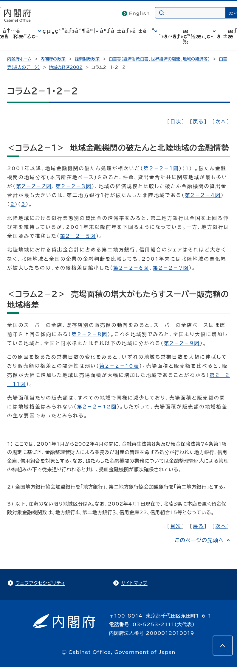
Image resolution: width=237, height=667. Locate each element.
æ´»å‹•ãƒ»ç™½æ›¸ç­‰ (186, 36)
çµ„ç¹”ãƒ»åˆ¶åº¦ (69, 31)
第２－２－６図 (131, 267)
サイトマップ (134, 583)
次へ (221, 121)
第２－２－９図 (182, 343)
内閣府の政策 (53, 59)
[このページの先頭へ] (222, 645)
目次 (176, 121)
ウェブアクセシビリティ (40, 583)
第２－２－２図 (34, 186)
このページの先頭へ (199, 540)
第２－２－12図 (97, 406)
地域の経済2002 (66, 67)
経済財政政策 (87, 59)
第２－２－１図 (161, 168)
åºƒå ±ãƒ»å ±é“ (127, 31)
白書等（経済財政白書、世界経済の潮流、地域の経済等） (159, 59)
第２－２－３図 (74, 186)
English (139, 13)
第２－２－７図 (171, 267)
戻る (198, 121)
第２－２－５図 (78, 236)
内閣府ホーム (19, 59)
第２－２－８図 (90, 334)
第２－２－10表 (120, 365)
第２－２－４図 (203, 195)
